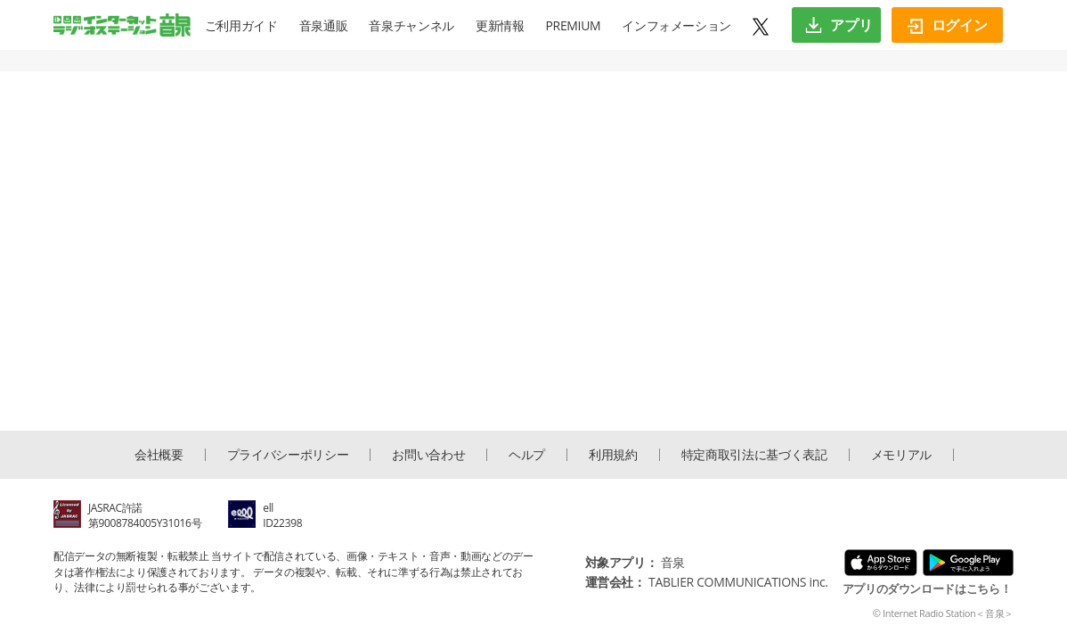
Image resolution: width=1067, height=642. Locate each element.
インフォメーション (676, 25)
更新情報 (500, 25)
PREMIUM (573, 25)
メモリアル (901, 455)
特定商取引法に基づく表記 (754, 455)
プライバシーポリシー (288, 455)
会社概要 (158, 455)
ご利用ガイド (241, 25)
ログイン (947, 25)
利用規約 (613, 455)
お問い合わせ (428, 455)
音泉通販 (323, 25)
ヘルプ (527, 455)
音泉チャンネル (411, 25)
